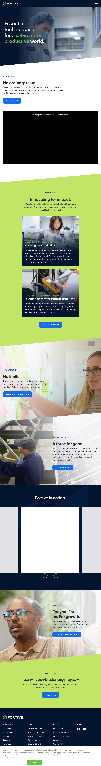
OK (34, 762)
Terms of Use (57, 736)
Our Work (7, 736)
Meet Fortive (12, 100)
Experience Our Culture (17, 394)
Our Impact (8, 744)
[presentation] (45, 583)
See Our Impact (62, 467)
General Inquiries (35, 736)
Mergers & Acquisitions (37, 740)
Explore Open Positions (67, 642)
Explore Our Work (50, 324)
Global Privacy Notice (61, 744)
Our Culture (8, 740)
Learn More (50, 241)
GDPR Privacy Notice (61, 740)
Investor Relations (35, 744)
